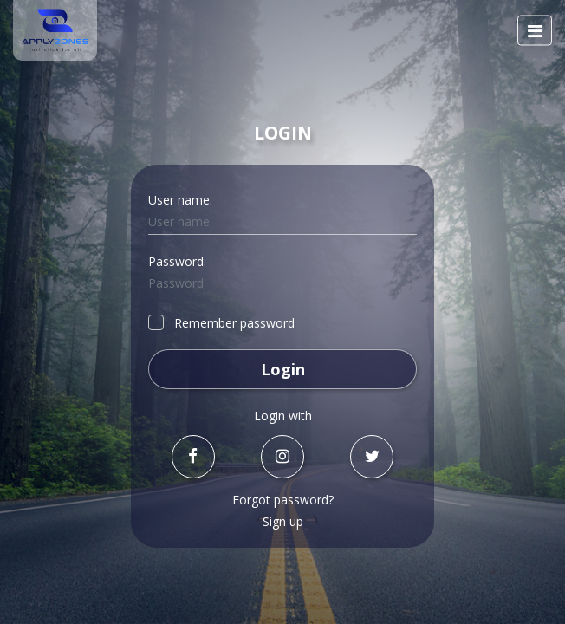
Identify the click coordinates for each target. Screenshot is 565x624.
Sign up (283, 521)
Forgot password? (283, 499)
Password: (177, 261)
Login (283, 369)
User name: (180, 200)
